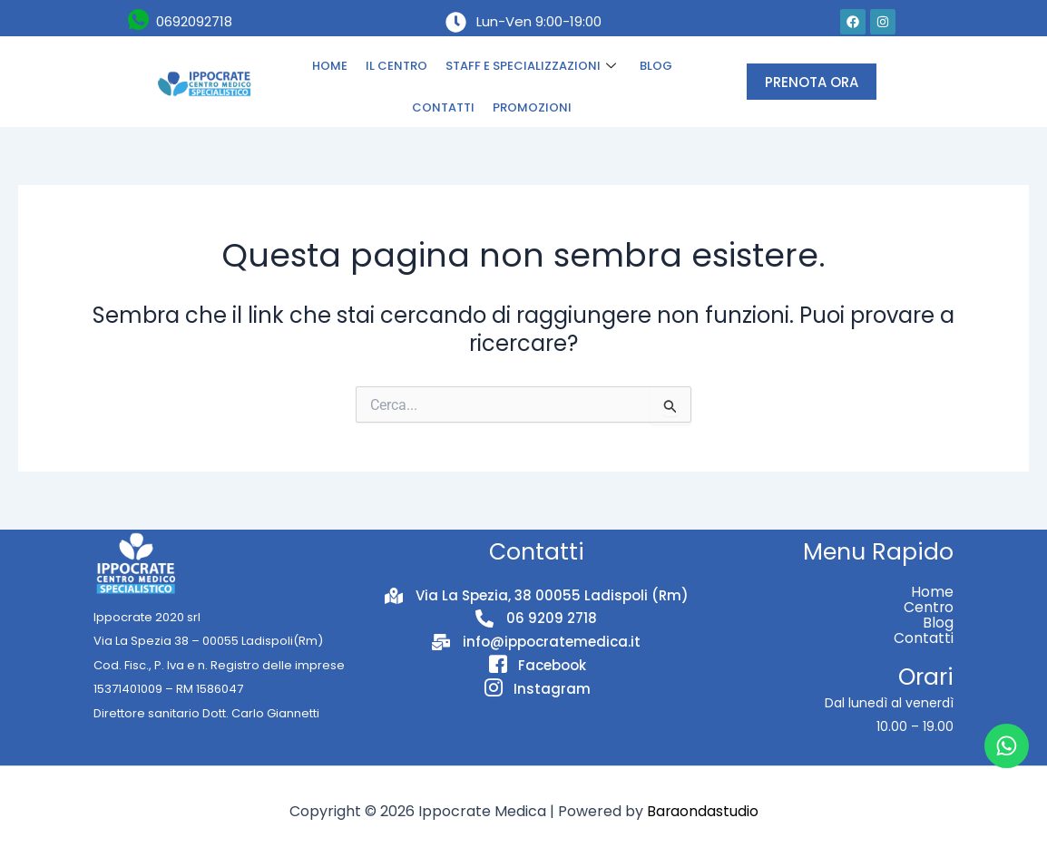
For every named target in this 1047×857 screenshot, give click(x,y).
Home (932, 591)
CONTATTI (443, 107)
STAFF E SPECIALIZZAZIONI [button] (530, 66)
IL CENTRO (396, 65)
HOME (329, 65)
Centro (928, 607)
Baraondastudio (702, 811)
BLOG (656, 65)
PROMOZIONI (532, 107)
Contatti (924, 638)
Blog (938, 622)
